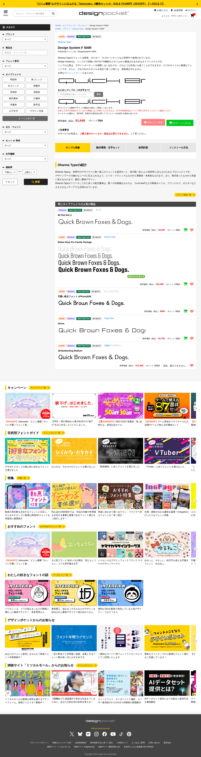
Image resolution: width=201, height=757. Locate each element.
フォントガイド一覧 (51, 432)
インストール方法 (178, 147)
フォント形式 (11, 61)
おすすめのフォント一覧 (50, 526)
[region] (125, 101)
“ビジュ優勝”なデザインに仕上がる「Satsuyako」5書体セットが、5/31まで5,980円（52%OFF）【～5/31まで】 (100, 3)
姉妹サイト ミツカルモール (58, 746)
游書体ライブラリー (112, 345)
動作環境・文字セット (108, 147)
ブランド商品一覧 (183, 194)
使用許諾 (143, 147)
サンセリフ (83, 25)
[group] (27, 409)
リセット (10, 181)
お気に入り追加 (152, 122)
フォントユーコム (111, 291)
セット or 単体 (11, 140)
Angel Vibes (109, 318)
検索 (36, 181)
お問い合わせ (154, 742)
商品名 (7, 47)
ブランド (8, 34)
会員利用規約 (80, 742)
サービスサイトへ (85, 665)
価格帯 (7, 167)
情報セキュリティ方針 (61, 742)
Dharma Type (78, 29)
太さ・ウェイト (12, 127)
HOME (58, 25)
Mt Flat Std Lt (65, 214)
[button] (4, 4)
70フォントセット (73, 73)
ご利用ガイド (122, 742)
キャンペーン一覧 (38, 387)
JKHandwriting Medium (70, 350)
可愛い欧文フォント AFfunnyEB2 (74, 296)
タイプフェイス (69, 25)
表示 (99, 94)
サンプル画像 (72, 147)
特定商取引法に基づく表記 (101, 742)
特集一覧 (22, 477)
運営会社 (167, 742)
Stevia (61, 323)
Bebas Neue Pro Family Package (75, 241)
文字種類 (8, 154)
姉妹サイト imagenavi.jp (84, 746)
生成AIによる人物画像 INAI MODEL (139, 746)
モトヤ (98, 209)
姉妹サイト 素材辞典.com (109, 746)
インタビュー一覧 (60, 574)
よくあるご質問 (138, 742)
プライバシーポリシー (39, 742)
